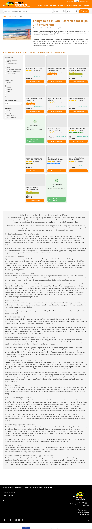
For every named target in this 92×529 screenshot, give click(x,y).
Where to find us (37, 487)
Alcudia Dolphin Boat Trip (77, 98)
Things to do (11, 16)
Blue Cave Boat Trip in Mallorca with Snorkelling (55, 158)
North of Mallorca (8, 495)
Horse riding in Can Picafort (34, 68)
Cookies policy (85, 520)
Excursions (18, 487)
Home (4, 16)
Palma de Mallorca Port (10, 492)
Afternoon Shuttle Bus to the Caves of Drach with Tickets (34, 158)
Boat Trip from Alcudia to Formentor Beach (76, 158)
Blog (45, 487)
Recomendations (8, 501)
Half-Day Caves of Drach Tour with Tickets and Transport (78, 69)
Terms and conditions (66, 520)
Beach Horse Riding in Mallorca (54, 99)
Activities (6, 498)
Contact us (51, 487)
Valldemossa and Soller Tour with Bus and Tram (56, 69)
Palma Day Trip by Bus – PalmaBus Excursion (33, 188)
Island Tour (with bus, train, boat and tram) (34, 99)
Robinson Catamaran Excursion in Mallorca (53, 129)
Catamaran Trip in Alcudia (77, 128)
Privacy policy (76, 520)
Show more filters (9, 76)
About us (11, 487)
